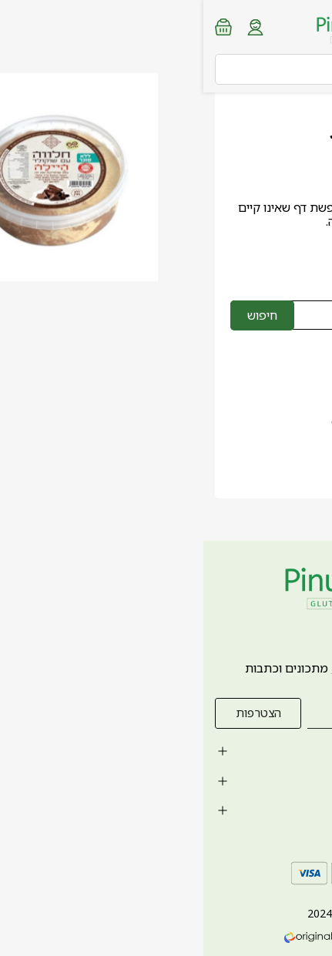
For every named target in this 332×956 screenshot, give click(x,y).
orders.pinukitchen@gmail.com (216, 421)
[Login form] (52, 27)
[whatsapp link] (308, 929)
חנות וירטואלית (220, 936)
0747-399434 (268, 399)
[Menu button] (308, 25)
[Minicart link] (20, 26)
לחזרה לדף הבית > (242, 255)
